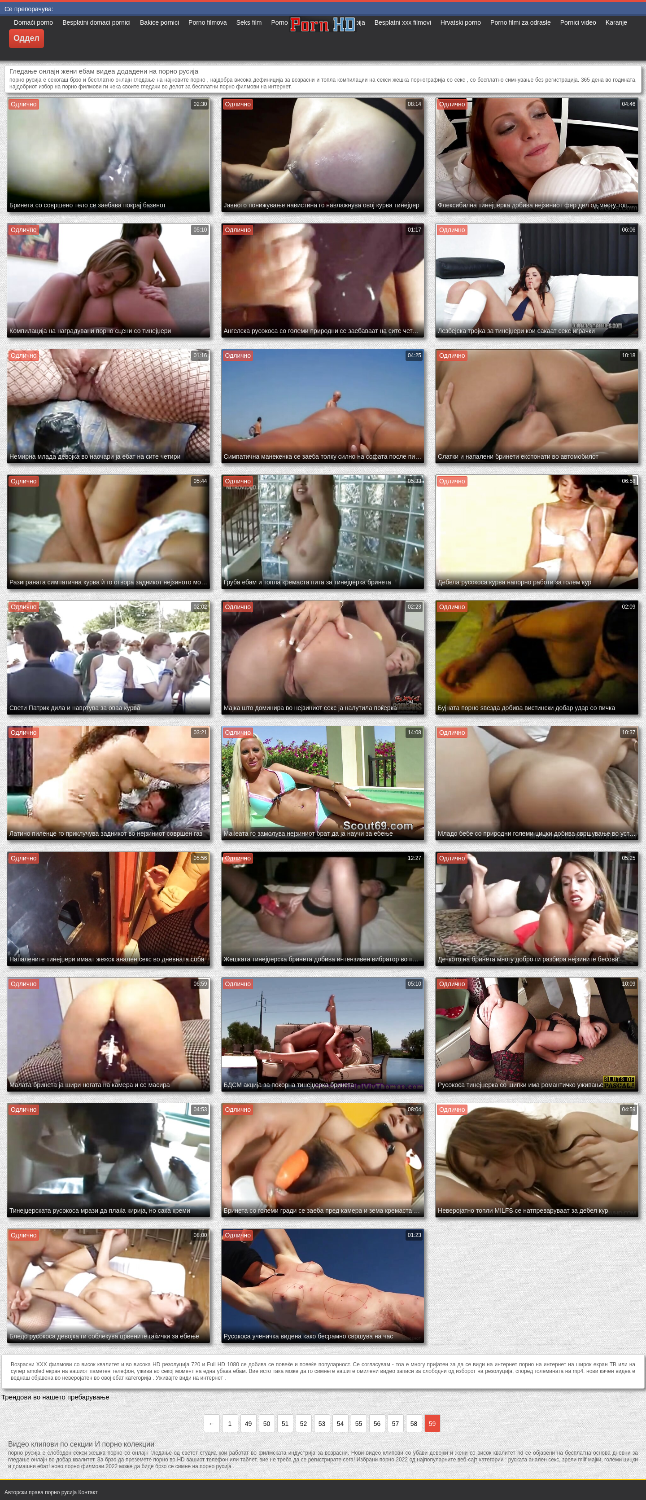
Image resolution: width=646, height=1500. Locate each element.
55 (358, 1423)
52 (303, 1423)
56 (377, 1423)
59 (432, 1423)
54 (340, 1423)
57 (395, 1423)
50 (267, 1423)
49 (248, 1423)
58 (414, 1423)
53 (322, 1423)
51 (285, 1423)
